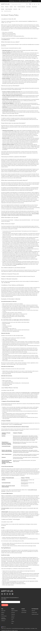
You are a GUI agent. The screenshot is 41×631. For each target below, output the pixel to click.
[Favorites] (36, 4)
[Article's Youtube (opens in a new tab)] (12, 594)
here (9, 51)
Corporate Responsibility (3, 618)
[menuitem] (2, 7)
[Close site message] (39, 1)
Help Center (3, 610)
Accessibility (32, 628)
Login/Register (24, 610)
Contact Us (3, 620)
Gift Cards (13, 612)
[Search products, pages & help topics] (26, 4)
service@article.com (6, 39)
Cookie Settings (27, 628)
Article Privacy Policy (26, 392)
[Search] (19, 4)
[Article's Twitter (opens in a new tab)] (10, 594)
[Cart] (38, 4)
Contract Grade (34, 612)
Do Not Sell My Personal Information (18, 628)
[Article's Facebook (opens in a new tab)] (7, 594)
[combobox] (30, 4)
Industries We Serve (35, 614)
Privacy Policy (8, 628)
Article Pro (33, 610)
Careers (12, 621)
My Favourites (24, 612)
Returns (2, 614)
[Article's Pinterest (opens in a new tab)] (4, 594)
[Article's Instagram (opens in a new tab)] (2, 594)
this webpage (14, 500)
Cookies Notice (12, 120)
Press (12, 619)
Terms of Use (33, 145)
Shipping (2, 612)
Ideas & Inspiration (14, 610)
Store (12, 623)
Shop (36, 628)
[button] (32, 4)
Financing (13, 614)
